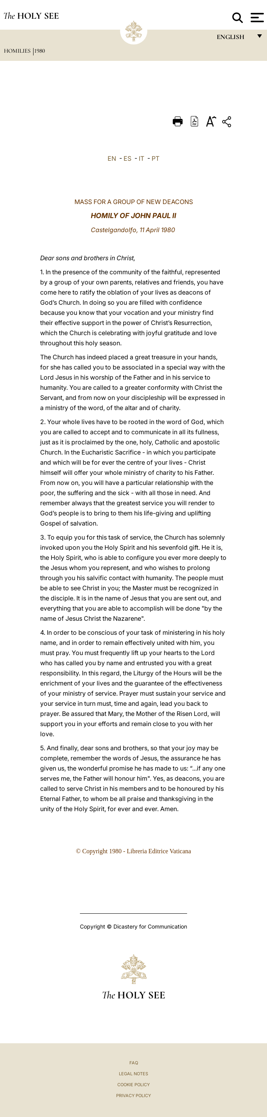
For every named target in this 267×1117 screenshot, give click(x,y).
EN (112, 158)
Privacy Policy (133, 1095)
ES (127, 158)
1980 (39, 50)
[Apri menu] (256, 17)
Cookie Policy (133, 1084)
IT (141, 158)
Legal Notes (133, 1073)
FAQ (133, 1063)
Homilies (18, 50)
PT (155, 158)
